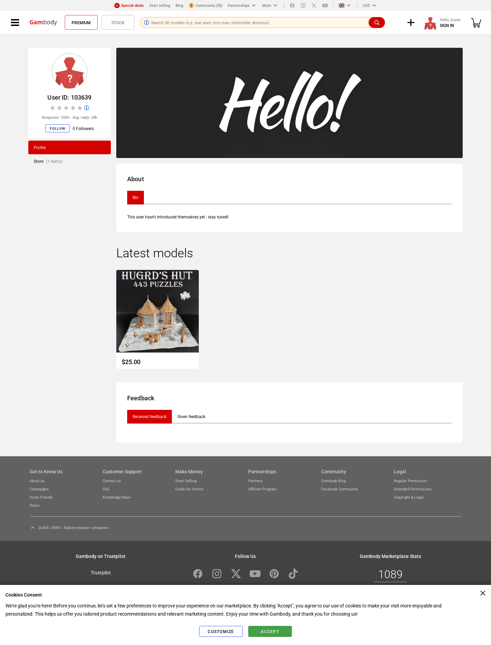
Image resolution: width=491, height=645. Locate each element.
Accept (270, 631)
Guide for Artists (189, 489)
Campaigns (39, 489)
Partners (255, 481)
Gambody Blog (333, 481)
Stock (117, 22)
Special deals (129, 5)
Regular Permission (410, 481)
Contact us (112, 481)
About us (37, 481)
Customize (221, 631)
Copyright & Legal (408, 497)
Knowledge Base (117, 497)
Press (35, 505)
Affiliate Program (262, 489)
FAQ (106, 489)
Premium (81, 22)
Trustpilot (101, 572)
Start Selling (185, 481)
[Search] (377, 22)
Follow (57, 128)
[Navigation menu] (15, 22)
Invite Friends (41, 497)
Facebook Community (339, 489)
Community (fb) (205, 5)
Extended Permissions (413, 489)
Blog (179, 5)
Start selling (159, 5)
